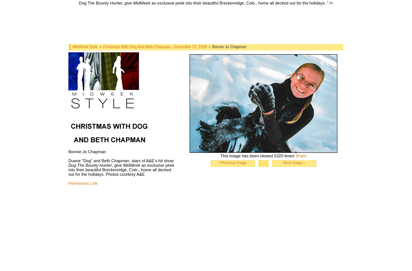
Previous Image (232, 163)
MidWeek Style (85, 47)
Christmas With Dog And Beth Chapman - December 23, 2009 (155, 47)
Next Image (294, 163)
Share (301, 156)
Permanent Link (83, 183)
